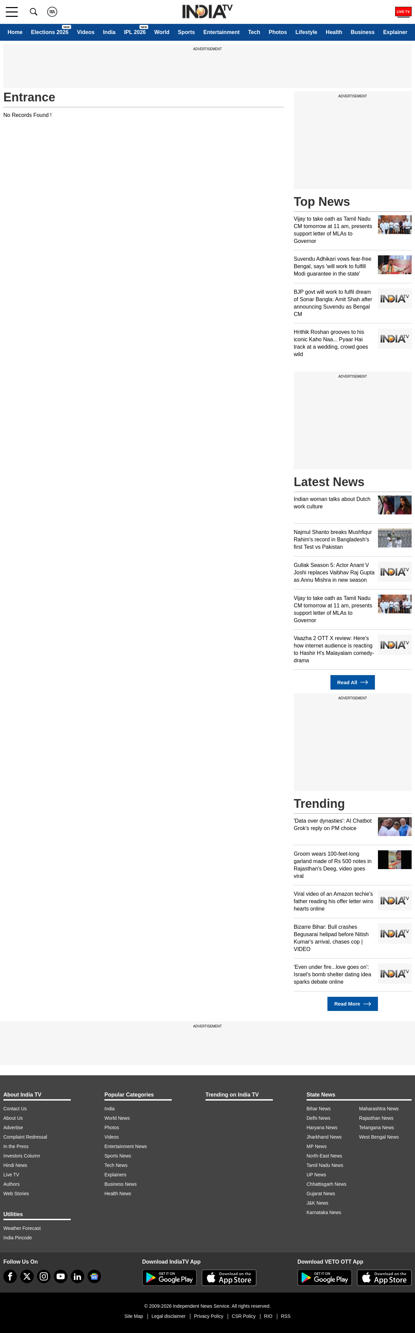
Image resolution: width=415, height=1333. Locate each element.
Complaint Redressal (25, 1137)
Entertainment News (125, 1146)
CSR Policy (244, 1316)
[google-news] (94, 1276)
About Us (13, 1118)
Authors (11, 1184)
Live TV (11, 1174)
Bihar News (319, 1108)
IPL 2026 (135, 32)
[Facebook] (10, 1276)
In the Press (16, 1146)
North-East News (324, 1156)
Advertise (13, 1127)
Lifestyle (306, 32)
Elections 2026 (49, 32)
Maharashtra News (379, 1108)
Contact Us (15, 1108)
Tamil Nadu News (325, 1165)
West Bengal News (379, 1137)
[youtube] (60, 1276)
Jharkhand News (324, 1137)
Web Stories (16, 1193)
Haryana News (322, 1127)
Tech (254, 32)
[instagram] (44, 1276)
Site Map (133, 1316)
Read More (352, 1004)
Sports (186, 32)
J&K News (317, 1203)
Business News (120, 1184)
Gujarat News (321, 1193)
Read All (352, 682)
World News (117, 1118)
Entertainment (221, 32)
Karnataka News (324, 1212)
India (109, 32)
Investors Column (21, 1156)
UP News (316, 1174)
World (161, 32)
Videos (85, 32)
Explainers (115, 1174)
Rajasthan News (376, 1118)
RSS (286, 1316)
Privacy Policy (208, 1316)
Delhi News (318, 1118)
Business (363, 32)
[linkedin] (77, 1276)
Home (15, 32)
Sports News (117, 1156)
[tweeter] (27, 1276)
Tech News (115, 1165)
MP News (317, 1146)
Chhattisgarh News (326, 1184)
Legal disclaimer (169, 1316)
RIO (268, 1316)
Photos (278, 32)
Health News (117, 1193)
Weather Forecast (22, 1228)
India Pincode (17, 1237)
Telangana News (376, 1127)
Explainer (395, 32)
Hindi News (15, 1165)
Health (334, 32)
